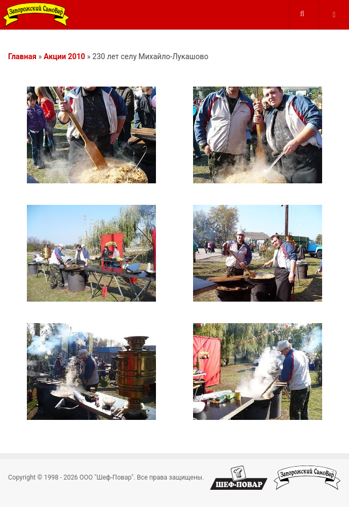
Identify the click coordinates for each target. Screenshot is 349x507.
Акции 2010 (64, 56)
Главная (22, 56)
